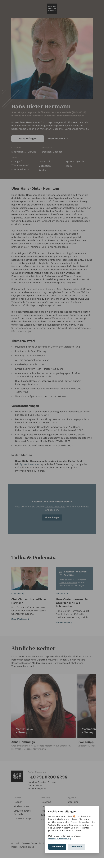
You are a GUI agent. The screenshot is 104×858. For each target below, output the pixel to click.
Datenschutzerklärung (59, 838)
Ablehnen (77, 846)
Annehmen (57, 846)
